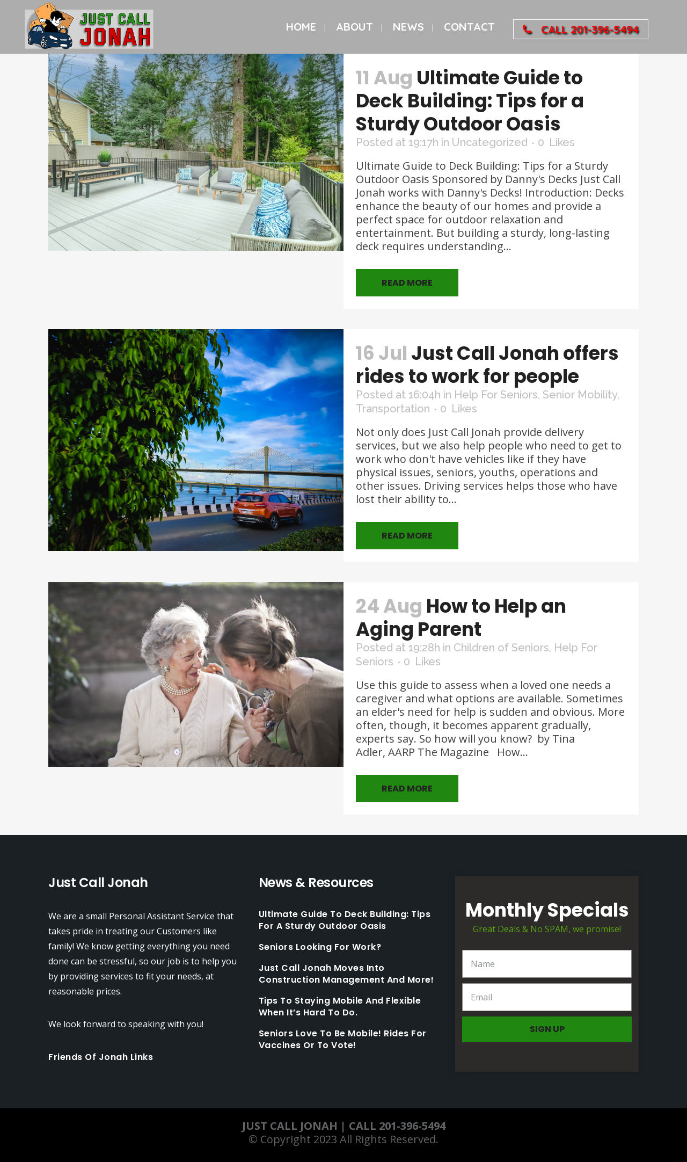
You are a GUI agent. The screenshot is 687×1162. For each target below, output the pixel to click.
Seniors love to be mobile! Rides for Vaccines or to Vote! (343, 1039)
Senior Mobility (580, 394)
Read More (407, 283)
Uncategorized (490, 142)
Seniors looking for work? (320, 947)
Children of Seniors (501, 647)
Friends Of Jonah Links (100, 1057)
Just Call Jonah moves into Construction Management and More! (346, 974)
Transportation (393, 408)
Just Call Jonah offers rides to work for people (487, 364)
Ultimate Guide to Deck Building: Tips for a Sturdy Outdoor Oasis (470, 100)
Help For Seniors (496, 394)
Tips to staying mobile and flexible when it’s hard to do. (340, 1007)
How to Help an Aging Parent (461, 617)
